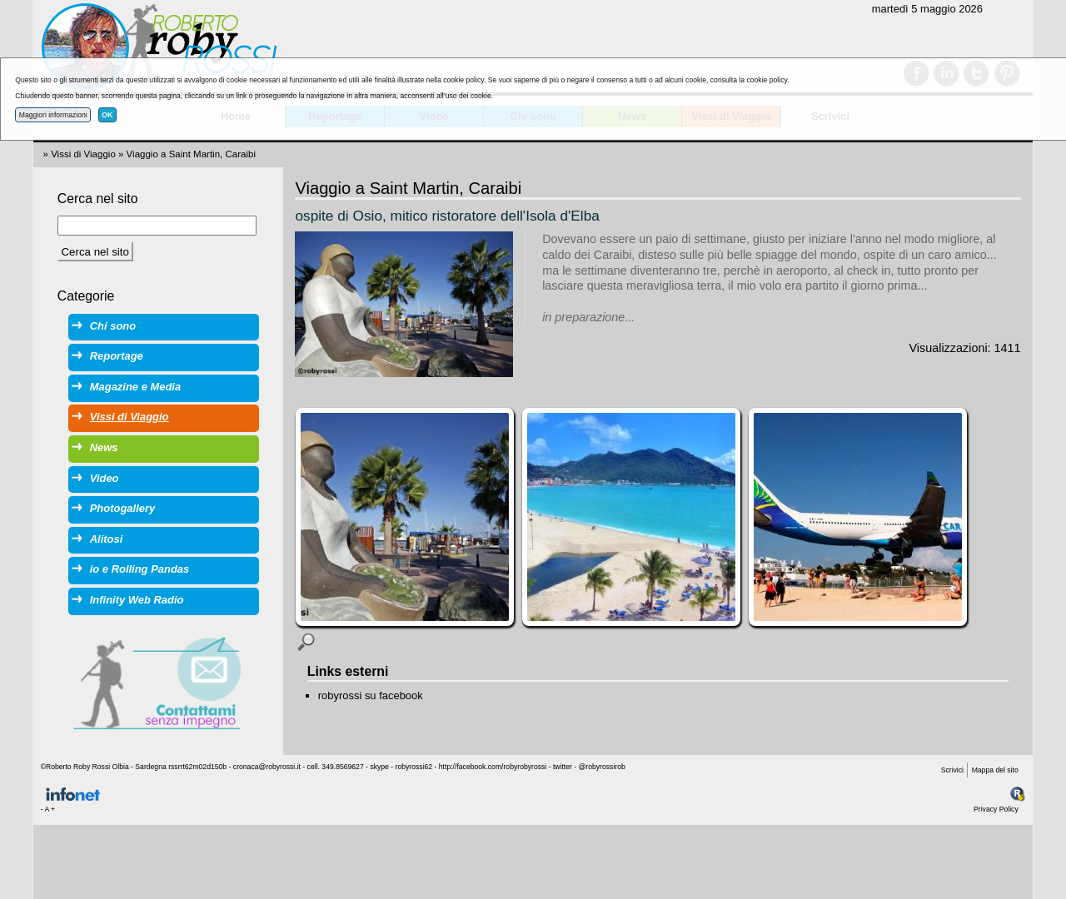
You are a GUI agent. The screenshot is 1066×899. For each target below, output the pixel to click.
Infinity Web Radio (137, 600)
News (104, 447)
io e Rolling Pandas (139, 569)
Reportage (116, 356)
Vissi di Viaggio (83, 154)
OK (107, 115)
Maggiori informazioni (53, 115)
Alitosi (106, 539)
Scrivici (952, 770)
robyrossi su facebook (370, 695)
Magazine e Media (135, 386)
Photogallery (122, 508)
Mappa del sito (995, 770)
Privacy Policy (996, 809)
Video (104, 478)
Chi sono (113, 326)
